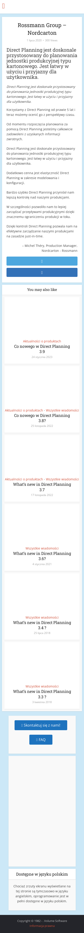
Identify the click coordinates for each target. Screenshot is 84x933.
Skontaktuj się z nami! (41, 725)
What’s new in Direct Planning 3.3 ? (42, 694)
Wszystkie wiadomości (62, 410)
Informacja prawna (42, 926)
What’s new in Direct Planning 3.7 (42, 487)
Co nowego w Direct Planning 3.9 (42, 349)
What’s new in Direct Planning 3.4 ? (42, 625)
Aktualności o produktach (42, 341)
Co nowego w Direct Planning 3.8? (42, 418)
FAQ (40, 739)
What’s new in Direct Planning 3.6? (42, 556)
